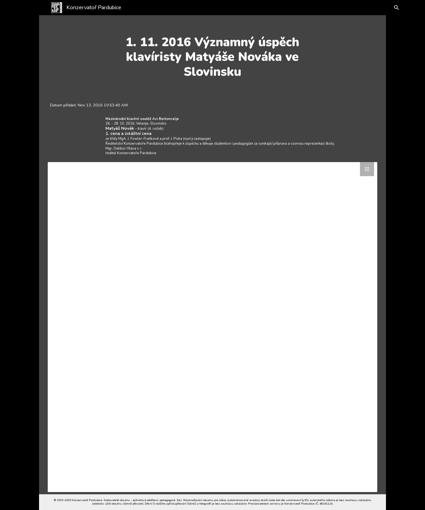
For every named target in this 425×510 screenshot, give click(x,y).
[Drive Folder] (213, 327)
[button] (391, 7)
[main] (212, 57)
